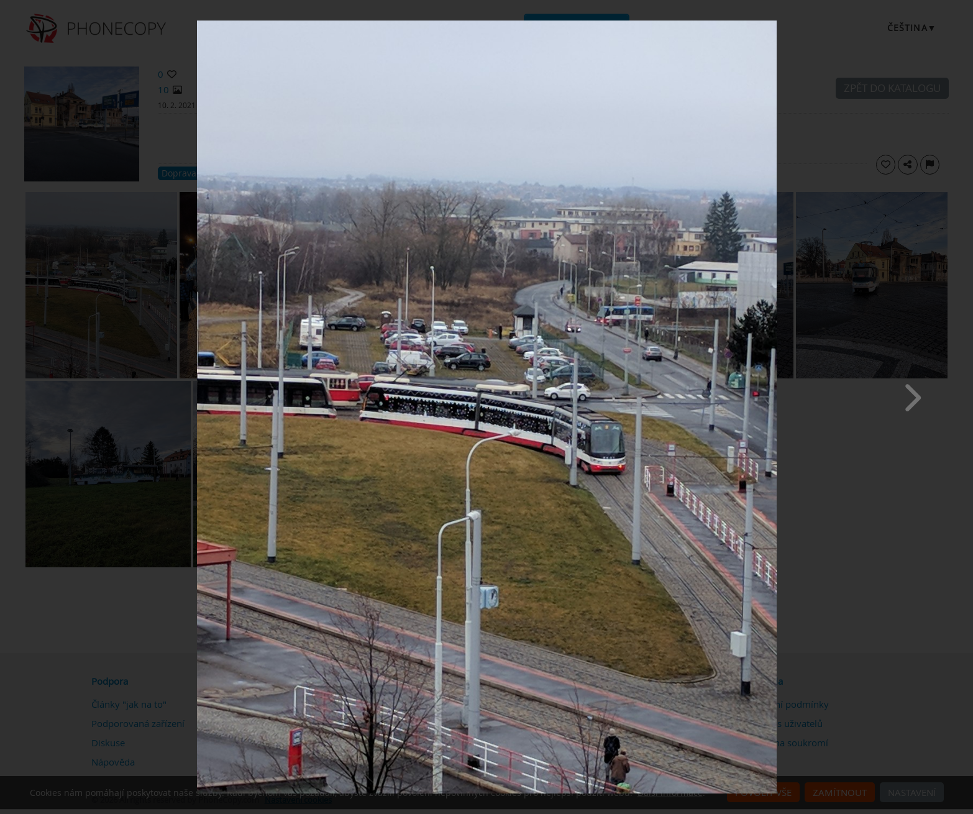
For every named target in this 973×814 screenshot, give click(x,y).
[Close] (773, 24)
